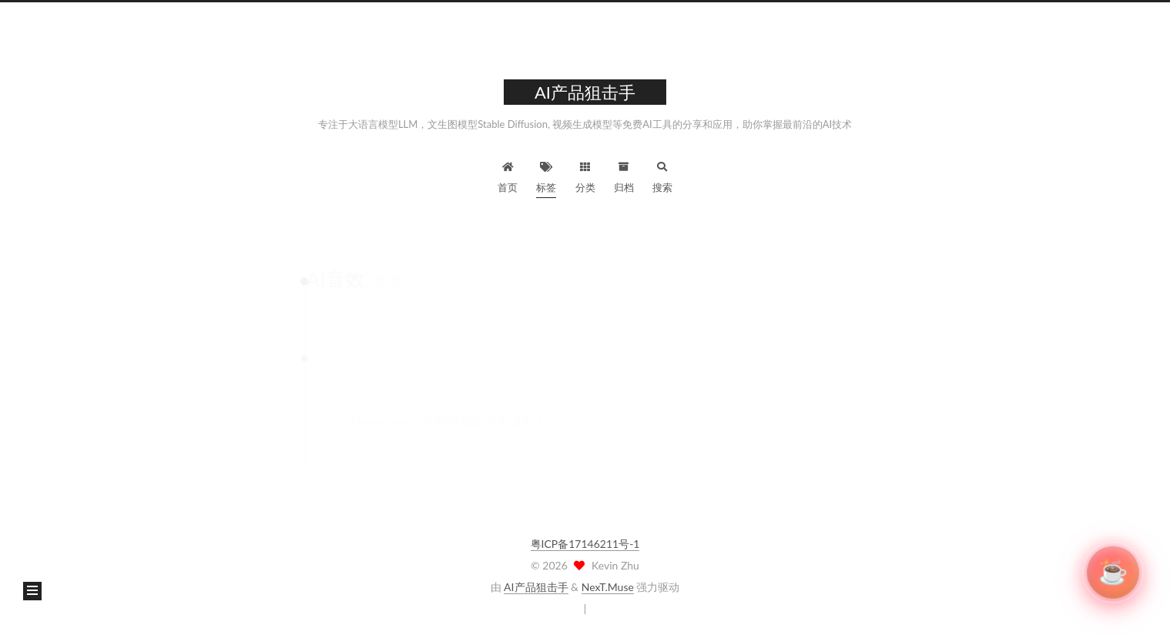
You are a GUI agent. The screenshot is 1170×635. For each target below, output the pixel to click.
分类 (585, 175)
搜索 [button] (662, 175)
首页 (508, 175)
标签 (546, 175)
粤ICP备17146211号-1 (585, 543)
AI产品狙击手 (536, 586)
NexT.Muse (608, 586)
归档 (624, 175)
